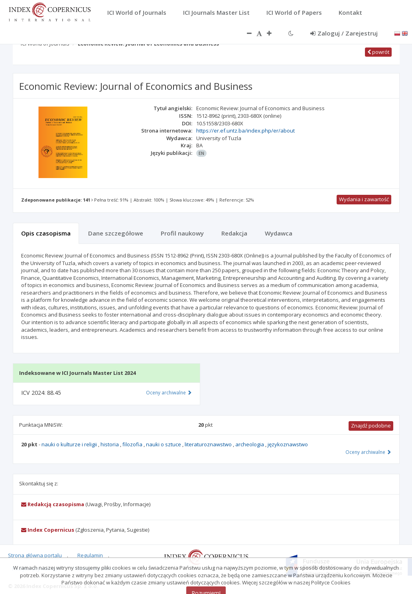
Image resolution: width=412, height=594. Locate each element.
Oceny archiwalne (368, 452)
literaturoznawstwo (209, 444)
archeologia (250, 444)
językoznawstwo (288, 444)
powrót (378, 51)
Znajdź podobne (371, 425)
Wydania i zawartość (364, 199)
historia (110, 444)
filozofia (133, 444)
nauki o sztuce (164, 444)
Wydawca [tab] (278, 233)
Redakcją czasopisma (52, 504)
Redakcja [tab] (234, 233)
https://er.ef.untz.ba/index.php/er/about (245, 130)
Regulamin (90, 555)
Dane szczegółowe (115, 233)
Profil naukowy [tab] (182, 233)
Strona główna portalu (35, 555)
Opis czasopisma (46, 233)
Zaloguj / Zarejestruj (344, 33)
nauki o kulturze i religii (69, 444)
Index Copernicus (47, 529)
